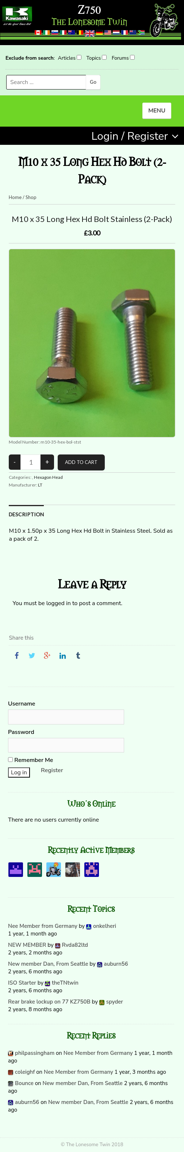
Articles (66, 58)
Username (21, 704)
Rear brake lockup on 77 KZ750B (49, 1001)
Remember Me (30, 760)
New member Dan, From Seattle (48, 964)
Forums (120, 58)
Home (15, 197)
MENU (156, 111)
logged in (58, 603)
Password (21, 732)
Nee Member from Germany (42, 926)
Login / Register (129, 136)
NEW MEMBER (27, 945)
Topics (94, 58)
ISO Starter (22, 982)
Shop (31, 197)
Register (52, 770)
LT (40, 485)
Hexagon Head (48, 477)
